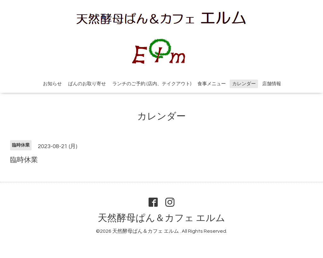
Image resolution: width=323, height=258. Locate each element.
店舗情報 (271, 83)
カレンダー (244, 83)
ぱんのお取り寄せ (87, 83)
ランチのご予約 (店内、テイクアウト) (151, 83)
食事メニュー (211, 83)
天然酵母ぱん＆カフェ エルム (161, 218)
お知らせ (52, 83)
